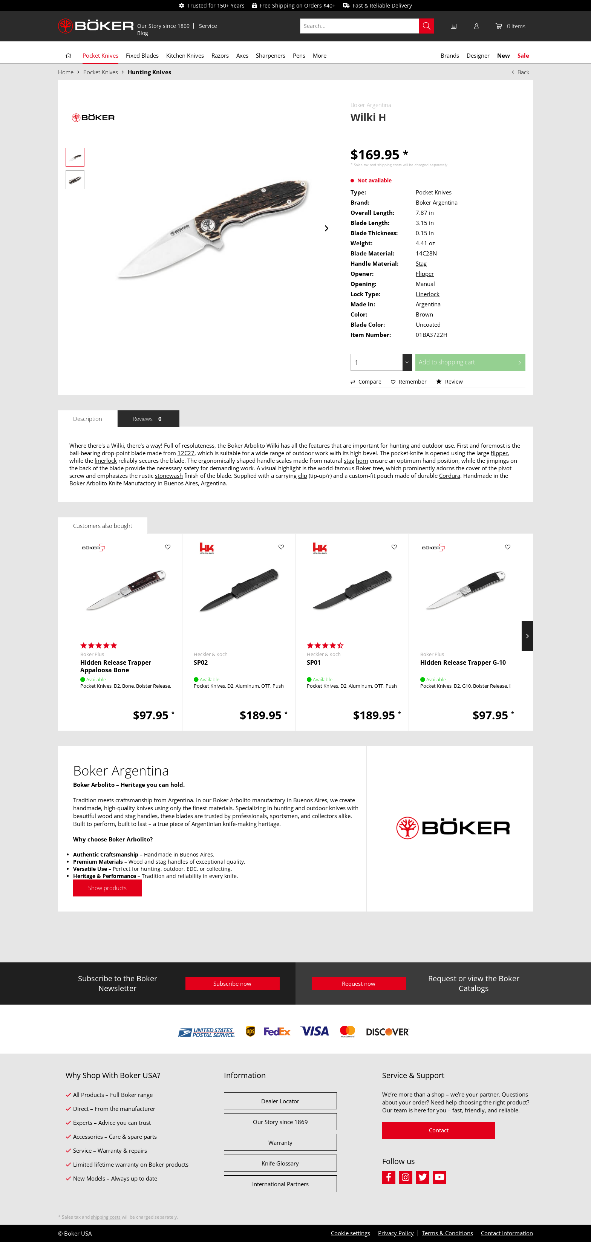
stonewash (169, 475)
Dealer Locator (280, 1101)
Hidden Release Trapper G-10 (463, 663)
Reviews (148, 418)
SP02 (201, 663)
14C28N (426, 253)
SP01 (314, 663)
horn (362, 460)
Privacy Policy (396, 1233)
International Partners (280, 1184)
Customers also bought (102, 525)
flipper (499, 453)
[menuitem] (163, 26)
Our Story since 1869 (163, 25)
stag (349, 460)
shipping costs (389, 164)
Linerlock (427, 294)
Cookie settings (350, 1233)
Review (449, 381)
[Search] (426, 26)
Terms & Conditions (447, 1233)
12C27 (186, 453)
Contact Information (507, 1233)
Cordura (449, 475)
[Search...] (367, 26)
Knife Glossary (280, 1163)
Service (208, 25)
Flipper (425, 273)
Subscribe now (232, 983)
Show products (107, 888)
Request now (358, 983)
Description (87, 418)
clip (302, 475)
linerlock (106, 460)
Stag (421, 263)
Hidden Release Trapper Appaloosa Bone (115, 666)
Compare (366, 381)
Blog (142, 33)
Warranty (280, 1142)
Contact (439, 1130)
